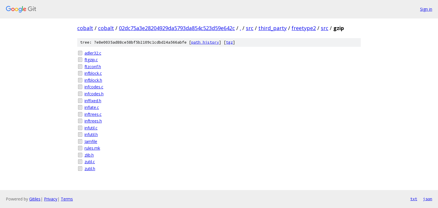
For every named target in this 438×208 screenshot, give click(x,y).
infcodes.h (94, 93)
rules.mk (92, 148)
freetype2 (304, 28)
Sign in (426, 9)
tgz (229, 42)
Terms (67, 199)
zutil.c (89, 161)
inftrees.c (93, 114)
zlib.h (89, 155)
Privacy (50, 199)
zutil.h (89, 168)
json (427, 198)
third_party (272, 28)
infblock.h (93, 80)
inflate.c (91, 107)
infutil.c (90, 128)
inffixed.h (92, 100)
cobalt (85, 28)
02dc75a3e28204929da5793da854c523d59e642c (177, 28)
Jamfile (90, 141)
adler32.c (92, 53)
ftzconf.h (92, 66)
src (249, 28)
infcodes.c (93, 87)
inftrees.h (93, 121)
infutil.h (91, 134)
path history (205, 42)
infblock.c (93, 73)
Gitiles (35, 199)
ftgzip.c (91, 59)
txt (413, 198)
